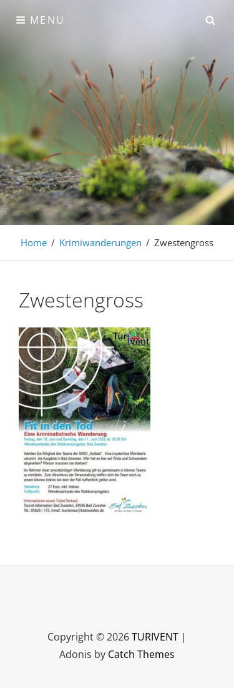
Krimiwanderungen (100, 242)
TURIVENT (155, 637)
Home (34, 242)
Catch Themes (141, 654)
